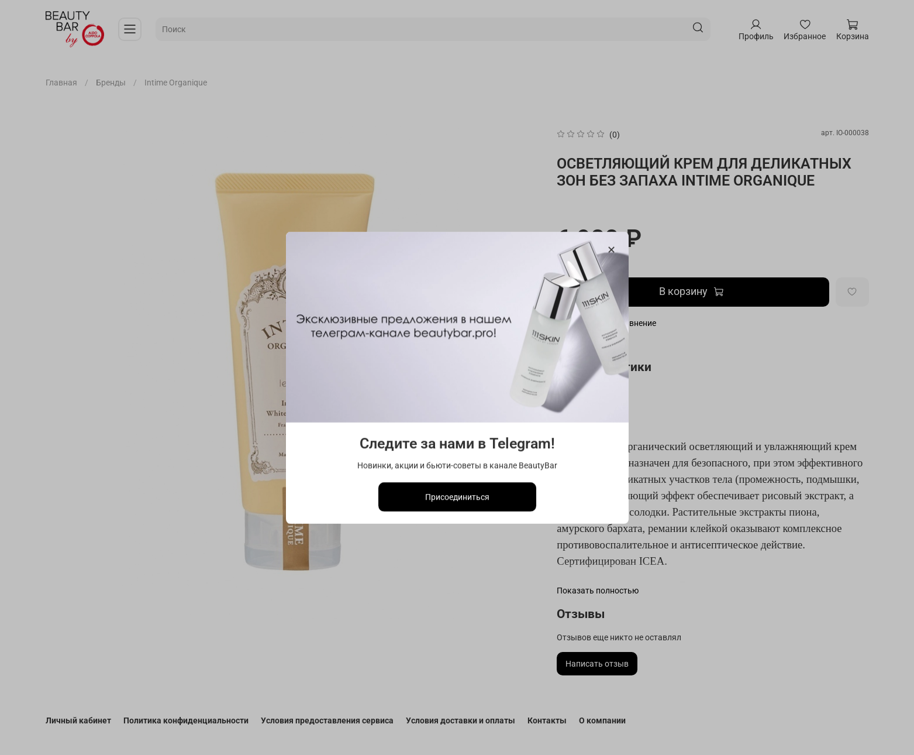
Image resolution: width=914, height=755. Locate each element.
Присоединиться (457, 496)
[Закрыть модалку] (610, 250)
